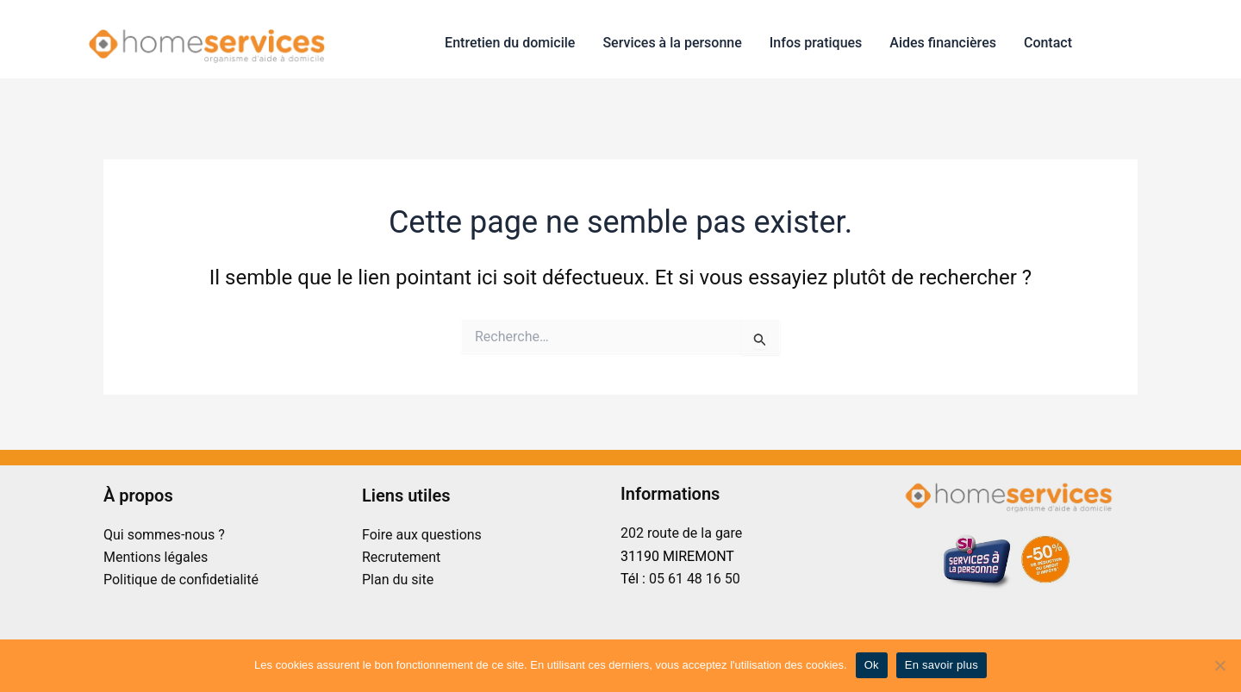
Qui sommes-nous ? (164, 535)
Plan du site (397, 579)
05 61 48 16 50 (694, 578)
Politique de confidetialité (181, 579)
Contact (1048, 42)
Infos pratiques (816, 42)
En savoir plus (941, 664)
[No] (1219, 665)
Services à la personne (671, 42)
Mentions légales (155, 557)
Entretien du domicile (510, 42)
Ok (871, 664)
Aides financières (942, 42)
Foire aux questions (422, 535)
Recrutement (401, 557)
